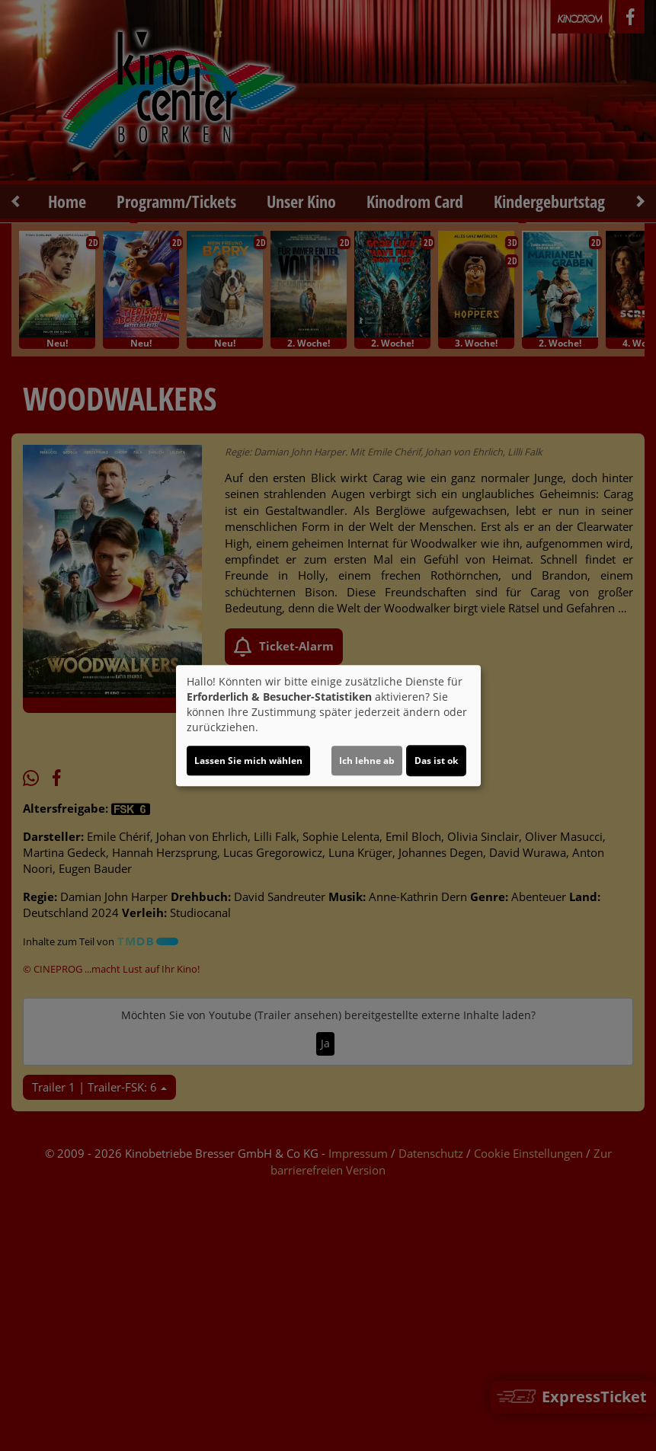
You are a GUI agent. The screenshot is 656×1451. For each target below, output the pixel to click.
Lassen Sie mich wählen (248, 760)
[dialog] (328, 726)
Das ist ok (436, 760)
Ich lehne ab (367, 760)
